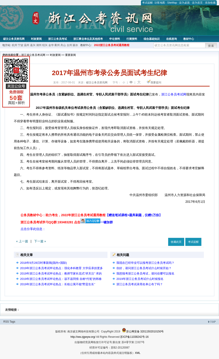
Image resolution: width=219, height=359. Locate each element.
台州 (69, 45)
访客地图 (159, 2)
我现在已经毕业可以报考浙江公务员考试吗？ (145, 262)
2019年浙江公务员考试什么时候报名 (139, 279)
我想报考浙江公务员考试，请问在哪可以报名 (145, 273)
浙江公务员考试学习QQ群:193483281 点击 (50, 222)
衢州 (57, 45)
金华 (51, 45)
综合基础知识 (152, 38)
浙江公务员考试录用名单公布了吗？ (139, 284)
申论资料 (114, 38)
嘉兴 (32, 45)
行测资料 (131, 38)
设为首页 (197, 2)
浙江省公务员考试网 (33, 55)
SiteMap (172, 2)
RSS (6, 321)
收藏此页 (176, 241)
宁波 (20, 45)
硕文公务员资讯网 (14, 38)
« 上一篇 (22, 241)
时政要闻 (36, 38)
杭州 (14, 45)
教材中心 (188, 38)
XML (137, 353)
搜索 (211, 45)
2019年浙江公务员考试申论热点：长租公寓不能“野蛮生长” (57, 284)
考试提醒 (147, 2)
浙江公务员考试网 (173, 94)
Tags (12, 321)
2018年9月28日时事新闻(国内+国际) (43, 262)
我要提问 (156, 82)
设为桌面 (184, 2)
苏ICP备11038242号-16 (134, 336)
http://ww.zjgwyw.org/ (82, 336)
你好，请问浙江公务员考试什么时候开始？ (143, 268)
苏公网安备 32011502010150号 (143, 331)
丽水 (75, 45)
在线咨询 (171, 38)
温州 (26, 45)
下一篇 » (40, 241)
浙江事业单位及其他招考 (88, 38)
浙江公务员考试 (57, 38)
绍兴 (45, 45)
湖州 (38, 45)
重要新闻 (70, 55)
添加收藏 (210, 2)
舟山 (63, 45)
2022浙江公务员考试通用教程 (111, 45)
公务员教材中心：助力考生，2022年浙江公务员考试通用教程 (91, 215)
